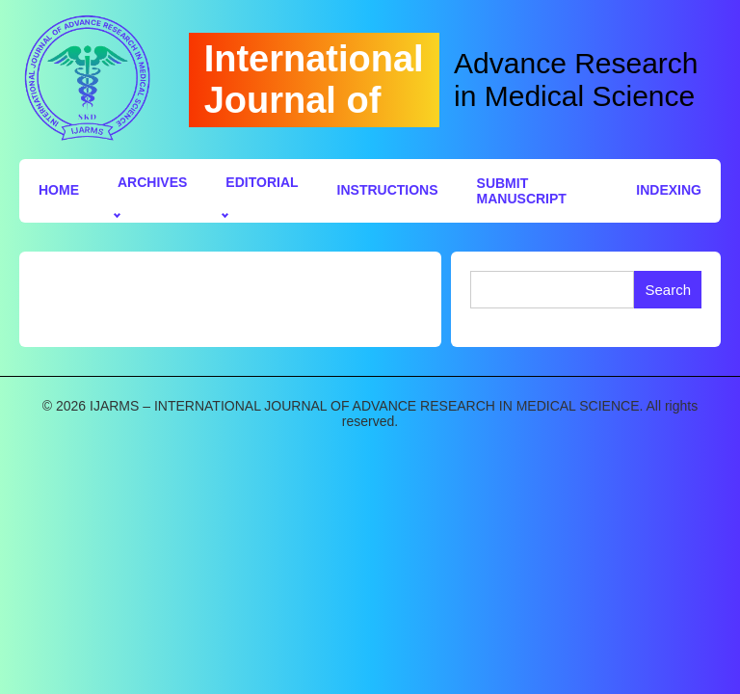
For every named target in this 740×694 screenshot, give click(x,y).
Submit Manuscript (522, 190)
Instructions (387, 190)
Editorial (261, 182)
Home (59, 190)
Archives (152, 182)
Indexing (668, 190)
